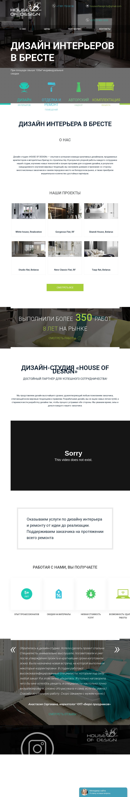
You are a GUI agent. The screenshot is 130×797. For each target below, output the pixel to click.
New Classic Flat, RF (65, 269)
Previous (13, 649)
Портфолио (74, 29)
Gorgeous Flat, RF (64, 231)
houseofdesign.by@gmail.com (105, 6)
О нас (23, 29)
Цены (47, 29)
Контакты (104, 29)
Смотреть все (65, 287)
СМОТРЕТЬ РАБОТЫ (62, 338)
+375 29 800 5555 (99, 20)
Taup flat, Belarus (101, 269)
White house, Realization (28, 231)
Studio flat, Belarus (29, 269)
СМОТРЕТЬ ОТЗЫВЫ (62, 714)
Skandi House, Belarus (101, 231)
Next (117, 649)
